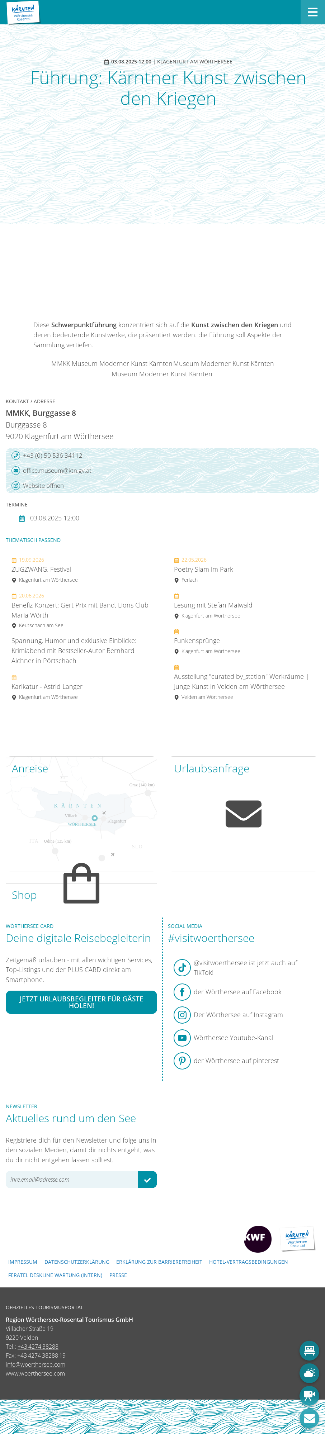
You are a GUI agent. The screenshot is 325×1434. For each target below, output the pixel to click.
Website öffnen (37, 485)
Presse (118, 1275)
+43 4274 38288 (38, 1346)
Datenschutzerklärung (76, 1261)
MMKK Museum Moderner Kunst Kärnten (112, 363)
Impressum (22, 1261)
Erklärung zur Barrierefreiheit (159, 1261)
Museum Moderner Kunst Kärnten (223, 363)
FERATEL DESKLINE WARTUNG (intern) (55, 1275)
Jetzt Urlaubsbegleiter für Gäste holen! (81, 1002)
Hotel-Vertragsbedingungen (248, 1261)
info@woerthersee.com (35, 1364)
